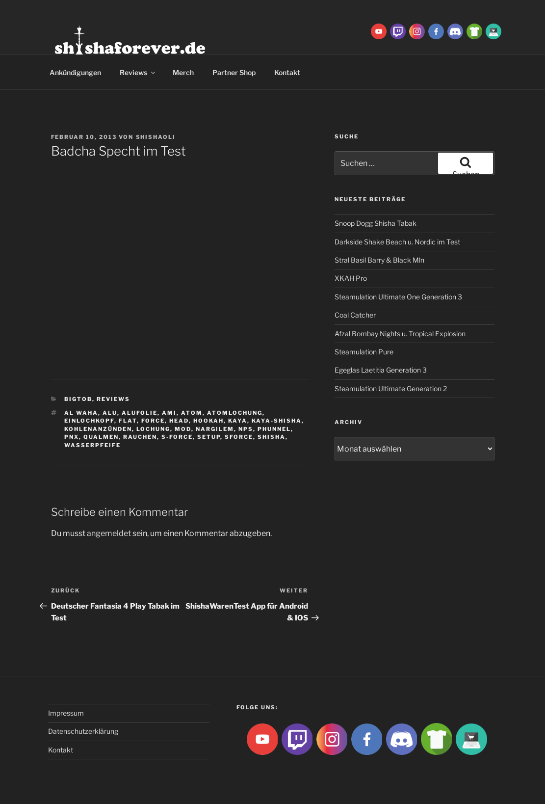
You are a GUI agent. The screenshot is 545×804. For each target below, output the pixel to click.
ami (169, 412)
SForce (239, 436)
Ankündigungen (75, 72)
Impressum (66, 713)
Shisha (271, 436)
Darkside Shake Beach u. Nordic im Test (397, 242)
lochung (153, 429)
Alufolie (139, 412)
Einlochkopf (89, 420)
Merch (183, 72)
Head (179, 420)
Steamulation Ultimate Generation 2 (391, 388)
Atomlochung (234, 412)
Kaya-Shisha (277, 420)
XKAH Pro (351, 278)
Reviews (138, 72)
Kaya (237, 420)
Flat (128, 420)
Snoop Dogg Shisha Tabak (375, 223)
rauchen (140, 436)
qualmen (101, 436)
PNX (71, 436)
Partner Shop (234, 72)
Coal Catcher (355, 315)
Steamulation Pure (364, 352)
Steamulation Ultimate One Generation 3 (398, 297)
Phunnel (274, 429)
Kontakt (287, 72)
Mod (183, 429)
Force (153, 420)
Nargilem (215, 429)
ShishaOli (156, 137)
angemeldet (109, 533)
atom (192, 412)
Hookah (208, 420)
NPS (245, 429)
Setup (208, 436)
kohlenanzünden (98, 429)
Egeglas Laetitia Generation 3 (381, 370)
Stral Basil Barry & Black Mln (379, 260)
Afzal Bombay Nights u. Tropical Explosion (400, 333)
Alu (110, 412)
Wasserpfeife (92, 445)
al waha (81, 412)
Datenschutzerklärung (83, 731)
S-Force (177, 436)
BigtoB (78, 399)
